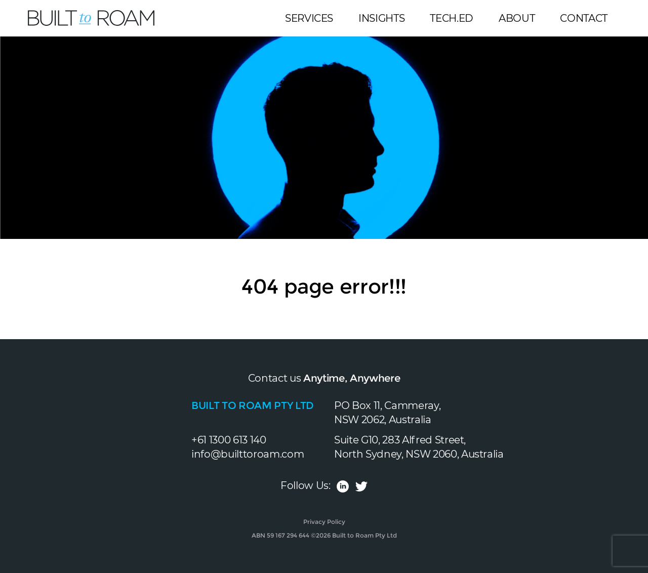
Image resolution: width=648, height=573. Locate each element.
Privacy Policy (324, 521)
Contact (584, 18)
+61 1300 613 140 (228, 440)
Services (309, 18)
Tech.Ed (451, 18)
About (517, 18)
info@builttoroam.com (247, 454)
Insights (381, 18)
